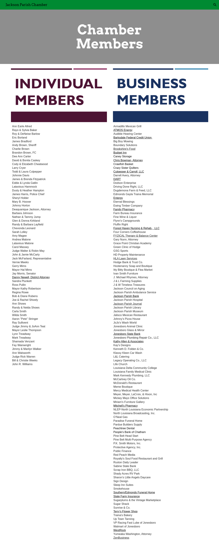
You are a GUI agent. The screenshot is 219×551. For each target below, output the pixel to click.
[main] (109, 36)
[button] (215, 5)
